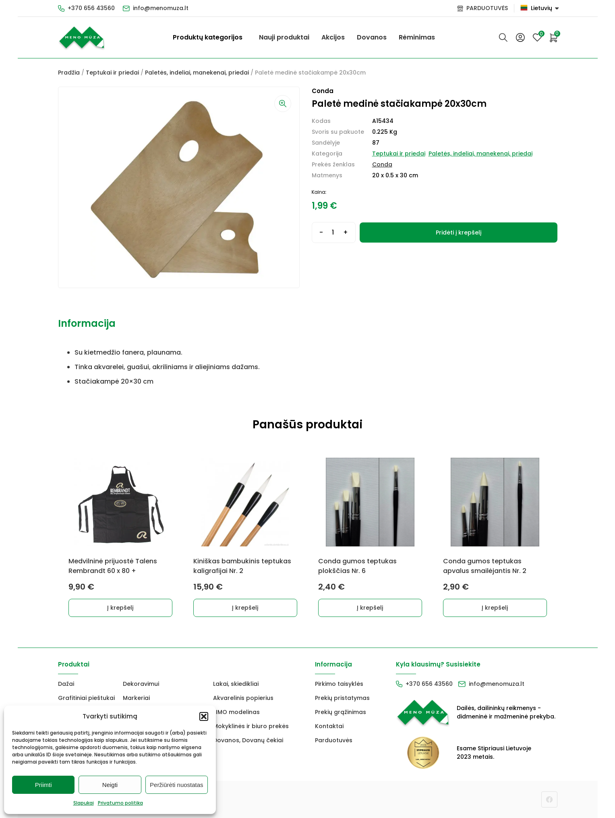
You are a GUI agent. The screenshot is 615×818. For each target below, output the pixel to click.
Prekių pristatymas (342, 698)
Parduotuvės (333, 740)
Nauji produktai (284, 37)
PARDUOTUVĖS (487, 8)
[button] (204, 716)
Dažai (66, 684)
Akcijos (333, 37)
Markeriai (136, 698)
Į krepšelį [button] (120, 608)
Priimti (43, 784)
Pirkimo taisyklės (339, 684)
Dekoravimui (141, 684)
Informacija (87, 323)
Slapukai (83, 802)
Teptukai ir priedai (112, 73)
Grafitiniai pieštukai (86, 698)
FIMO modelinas (236, 712)
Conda (382, 164)
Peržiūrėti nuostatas (176, 784)
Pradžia (69, 73)
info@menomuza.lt (160, 8)
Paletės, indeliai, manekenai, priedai (197, 73)
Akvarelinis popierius (243, 698)
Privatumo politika (120, 802)
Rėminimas (417, 37)
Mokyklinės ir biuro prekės (251, 726)
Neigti (110, 784)
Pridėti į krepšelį (458, 232)
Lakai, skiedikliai (236, 684)
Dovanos (372, 37)
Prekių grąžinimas (340, 712)
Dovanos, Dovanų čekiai (248, 740)
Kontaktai (329, 726)
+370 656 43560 (91, 8)
